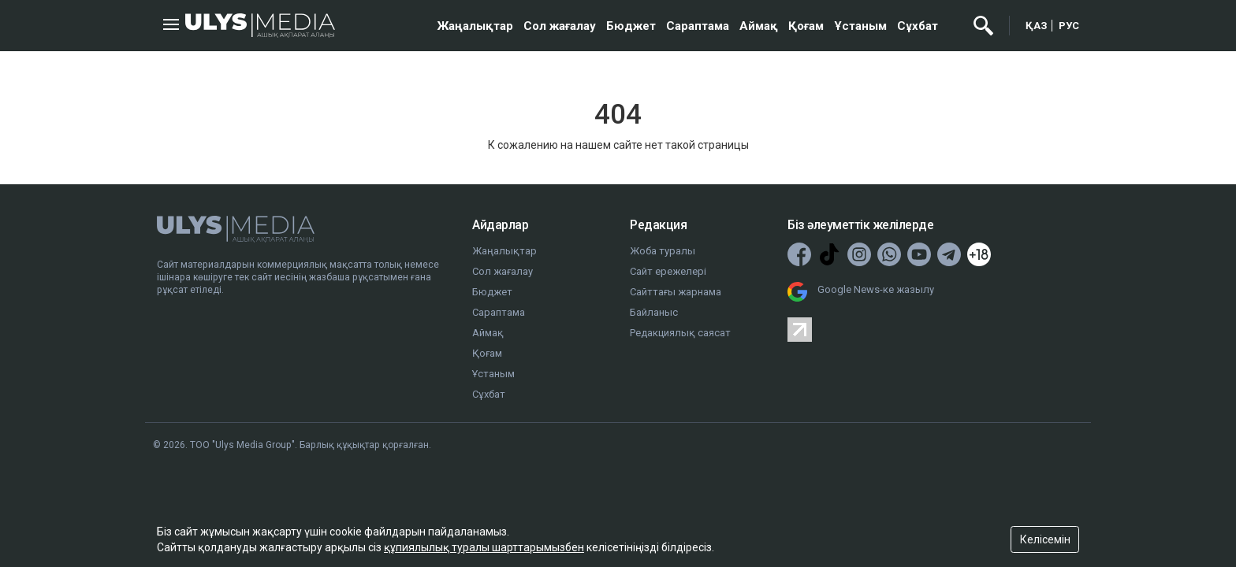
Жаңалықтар (475, 26)
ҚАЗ (1037, 26)
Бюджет (631, 26)
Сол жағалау (559, 26)
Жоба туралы (662, 251)
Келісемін (1045, 539)
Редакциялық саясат (680, 333)
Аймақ (758, 26)
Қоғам (806, 26)
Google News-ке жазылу (875, 289)
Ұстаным (860, 26)
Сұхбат (917, 26)
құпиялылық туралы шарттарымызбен (484, 547)
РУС (1069, 26)
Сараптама (697, 26)
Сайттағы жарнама (675, 292)
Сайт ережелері (668, 271)
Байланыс (654, 312)
